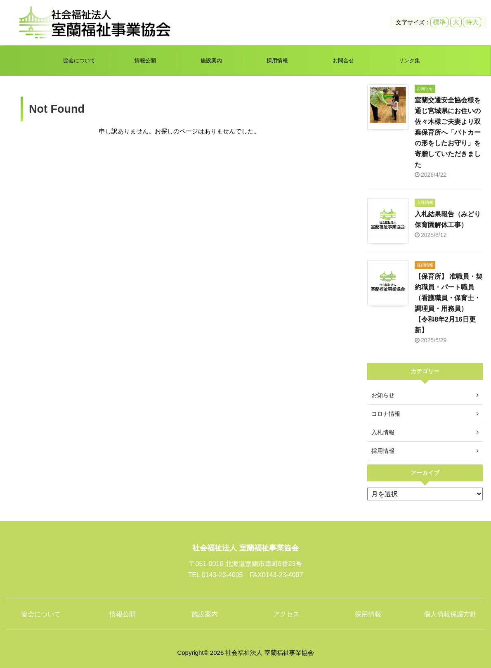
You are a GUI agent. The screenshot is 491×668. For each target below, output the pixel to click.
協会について (79, 60)
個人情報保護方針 (450, 614)
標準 (439, 22)
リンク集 (409, 60)
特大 (472, 22)
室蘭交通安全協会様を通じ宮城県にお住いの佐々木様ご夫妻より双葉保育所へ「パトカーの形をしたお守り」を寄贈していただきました (448, 132)
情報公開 (145, 60)
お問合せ (343, 60)
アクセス (286, 614)
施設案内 (211, 60)
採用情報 (277, 60)
